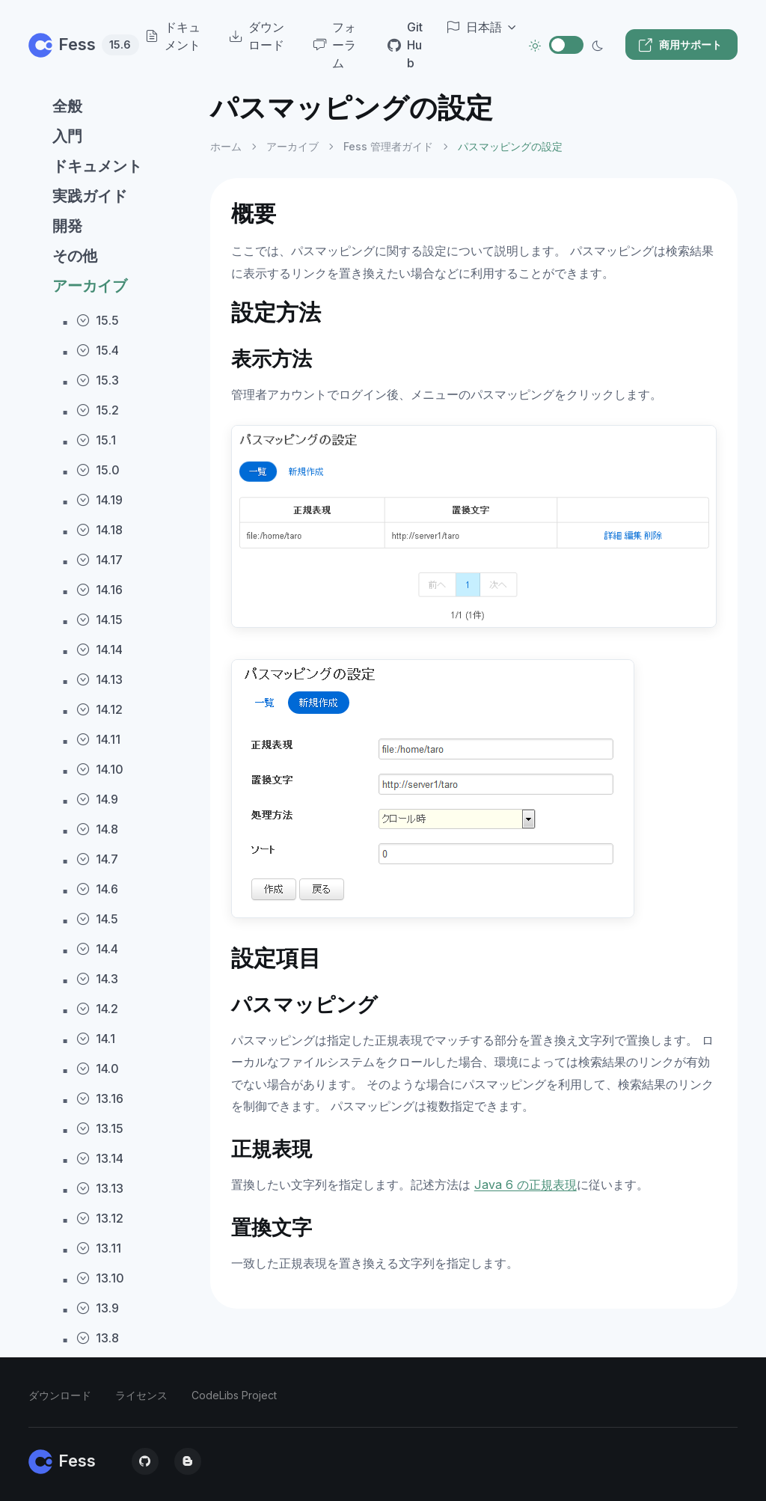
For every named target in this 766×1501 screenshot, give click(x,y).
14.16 (99, 589)
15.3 (97, 380)
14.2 (97, 1008)
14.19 (99, 499)
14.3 (97, 978)
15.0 (98, 469)
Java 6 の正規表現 (525, 1184)
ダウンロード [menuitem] (256, 35)
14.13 (99, 679)
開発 (67, 226)
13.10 (100, 1278)
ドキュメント (97, 166)
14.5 (97, 918)
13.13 (99, 1188)
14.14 (99, 649)
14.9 (97, 799)
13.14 (99, 1158)
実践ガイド (89, 196)
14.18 (99, 529)
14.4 (97, 948)
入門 (67, 136)
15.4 (97, 350)
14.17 (99, 559)
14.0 (97, 1068)
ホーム (226, 146)
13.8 (97, 1337)
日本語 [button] (474, 26)
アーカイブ (89, 286)
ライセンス (141, 1395)
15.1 (96, 439)
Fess (71, 44)
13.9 (97, 1307)
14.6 (97, 888)
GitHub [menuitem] (405, 44)
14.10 (99, 769)
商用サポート (680, 44)
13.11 (98, 1248)
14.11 (98, 739)
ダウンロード (59, 1395)
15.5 (97, 320)
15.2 (97, 410)
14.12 (99, 709)
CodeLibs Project (234, 1395)
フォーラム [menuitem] (334, 44)
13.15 (99, 1128)
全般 (67, 106)
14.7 (97, 859)
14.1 (95, 1038)
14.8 (97, 829)
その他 (74, 256)
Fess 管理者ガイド (388, 146)
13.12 (99, 1218)
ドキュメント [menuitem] (172, 35)
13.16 (99, 1098)
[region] (110, 783)
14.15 (99, 619)
